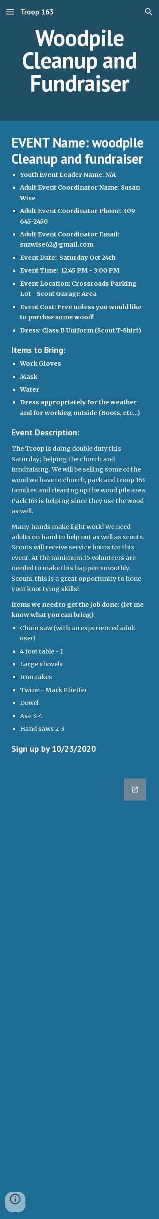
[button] (10, 11)
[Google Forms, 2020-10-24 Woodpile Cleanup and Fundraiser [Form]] (79, 994)
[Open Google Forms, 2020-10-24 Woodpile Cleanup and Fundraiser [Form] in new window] (135, 790)
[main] (79, 60)
